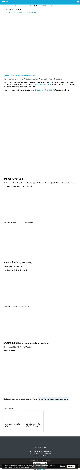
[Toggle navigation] (78, 2)
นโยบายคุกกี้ (30, 467)
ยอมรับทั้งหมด (71, 466)
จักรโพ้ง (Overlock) (13, 179)
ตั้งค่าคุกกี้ (62, 466)
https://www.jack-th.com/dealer (53, 399)
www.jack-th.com (9, 90)
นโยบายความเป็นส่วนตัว (19, 467)
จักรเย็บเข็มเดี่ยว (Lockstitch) (18, 262)
